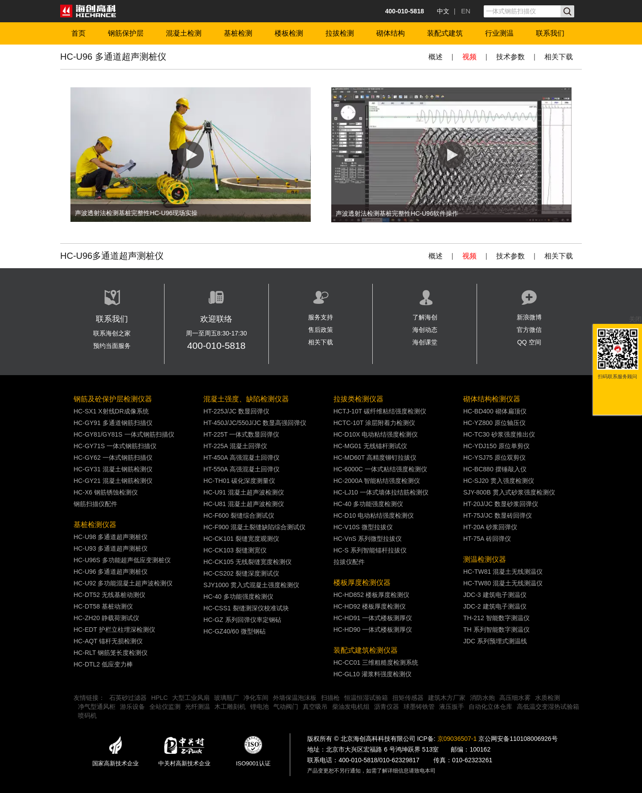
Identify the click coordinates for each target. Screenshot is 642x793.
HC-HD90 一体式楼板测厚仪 (372, 629)
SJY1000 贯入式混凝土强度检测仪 (251, 585)
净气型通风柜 (96, 706)
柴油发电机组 (351, 706)
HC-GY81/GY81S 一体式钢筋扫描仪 (124, 434)
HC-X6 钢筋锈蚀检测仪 (106, 492)
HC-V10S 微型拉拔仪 (363, 527)
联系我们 (550, 33)
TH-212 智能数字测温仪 (496, 617)
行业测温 (499, 33)
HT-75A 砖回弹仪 (487, 538)
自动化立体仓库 (490, 706)
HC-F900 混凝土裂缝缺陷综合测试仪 (254, 527)
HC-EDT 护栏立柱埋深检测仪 (114, 629)
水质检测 (547, 697)
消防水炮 (482, 697)
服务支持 (320, 317)
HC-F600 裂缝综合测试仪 (238, 515)
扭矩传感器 (408, 697)
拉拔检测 (339, 33)
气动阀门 (285, 706)
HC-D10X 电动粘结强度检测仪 (375, 434)
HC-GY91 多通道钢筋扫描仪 (113, 422)
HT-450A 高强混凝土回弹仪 (241, 457)
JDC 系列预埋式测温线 (495, 641)
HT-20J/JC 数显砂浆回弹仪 (500, 503)
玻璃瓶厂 (226, 697)
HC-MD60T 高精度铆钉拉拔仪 (374, 457)
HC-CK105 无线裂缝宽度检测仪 (247, 561)
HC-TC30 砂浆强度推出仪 (499, 434)
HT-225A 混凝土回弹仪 (235, 446)
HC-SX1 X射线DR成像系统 (111, 411)
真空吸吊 (315, 706)
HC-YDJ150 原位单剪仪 (496, 446)
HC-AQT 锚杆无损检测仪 (108, 641)
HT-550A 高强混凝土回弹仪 (241, 469)
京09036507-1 (457, 738)
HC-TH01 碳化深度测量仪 (239, 480)
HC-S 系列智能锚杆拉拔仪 (370, 550)
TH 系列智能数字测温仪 (496, 629)
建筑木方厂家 (446, 697)
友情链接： (89, 697)
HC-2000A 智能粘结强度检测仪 (376, 480)
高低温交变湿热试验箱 (548, 706)
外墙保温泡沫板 (295, 697)
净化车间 (255, 697)
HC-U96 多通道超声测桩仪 (111, 571)
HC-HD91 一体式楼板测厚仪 (372, 617)
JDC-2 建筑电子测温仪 (495, 606)
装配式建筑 (445, 33)
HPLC (159, 697)
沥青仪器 (386, 706)
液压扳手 (451, 706)
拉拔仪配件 (349, 561)
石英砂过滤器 (128, 697)
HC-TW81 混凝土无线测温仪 (503, 571)
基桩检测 (238, 33)
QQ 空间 (529, 342)
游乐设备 (132, 706)
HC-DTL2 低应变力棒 (103, 664)
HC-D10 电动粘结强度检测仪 (373, 515)
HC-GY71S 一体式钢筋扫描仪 (115, 446)
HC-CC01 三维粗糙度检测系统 (376, 662)
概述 (435, 57)
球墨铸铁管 (419, 706)
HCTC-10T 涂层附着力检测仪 (374, 422)
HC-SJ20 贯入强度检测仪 (498, 480)
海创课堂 (424, 342)
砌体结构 (390, 33)
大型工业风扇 (191, 697)
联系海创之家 (112, 333)
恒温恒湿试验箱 (366, 697)
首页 (78, 33)
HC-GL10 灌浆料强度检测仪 (372, 674)
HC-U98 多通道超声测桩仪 (111, 536)
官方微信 (529, 329)
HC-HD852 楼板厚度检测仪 (371, 594)
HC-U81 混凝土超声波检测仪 (243, 503)
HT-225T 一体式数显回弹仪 (241, 434)
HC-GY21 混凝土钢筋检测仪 (113, 480)
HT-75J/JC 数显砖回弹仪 (497, 515)
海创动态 (424, 329)
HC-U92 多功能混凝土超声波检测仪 (123, 583)
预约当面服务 (112, 345)
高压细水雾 (515, 697)
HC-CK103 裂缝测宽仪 (235, 550)
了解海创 (424, 317)
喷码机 (87, 715)
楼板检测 (289, 33)
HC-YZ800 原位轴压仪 (494, 422)
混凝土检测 (184, 33)
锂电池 (259, 706)
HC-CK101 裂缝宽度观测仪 (241, 538)
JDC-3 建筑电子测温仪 (495, 594)
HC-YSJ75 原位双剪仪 (494, 457)
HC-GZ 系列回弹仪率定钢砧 (242, 619)
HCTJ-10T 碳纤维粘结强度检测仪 (379, 411)
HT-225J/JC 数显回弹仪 (236, 411)
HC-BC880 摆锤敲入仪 (495, 469)
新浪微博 (529, 317)
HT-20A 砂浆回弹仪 (490, 527)
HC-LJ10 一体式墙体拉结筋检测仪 (380, 492)
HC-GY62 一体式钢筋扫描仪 (113, 457)
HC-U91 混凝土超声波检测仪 (243, 492)
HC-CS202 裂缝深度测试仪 (241, 573)
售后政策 (320, 329)
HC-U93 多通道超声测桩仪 (111, 548)
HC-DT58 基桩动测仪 (103, 606)
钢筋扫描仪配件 (95, 503)
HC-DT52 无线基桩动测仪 (109, 594)
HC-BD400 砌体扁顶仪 (495, 411)
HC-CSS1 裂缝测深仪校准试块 (245, 608)
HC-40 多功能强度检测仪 (238, 596)
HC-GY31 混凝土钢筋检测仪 (113, 469)
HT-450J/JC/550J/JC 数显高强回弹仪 (254, 422)
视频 (469, 57)
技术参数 (510, 57)
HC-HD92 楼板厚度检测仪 (369, 606)
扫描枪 (330, 697)
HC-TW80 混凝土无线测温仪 (503, 583)
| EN (462, 11)
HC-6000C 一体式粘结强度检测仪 (380, 469)
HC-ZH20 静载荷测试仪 (106, 617)
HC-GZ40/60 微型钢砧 (234, 631)
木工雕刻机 (230, 706)
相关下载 (558, 57)
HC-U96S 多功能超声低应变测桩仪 (122, 560)
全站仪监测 (165, 706)
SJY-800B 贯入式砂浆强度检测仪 (509, 492)
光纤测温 (197, 706)
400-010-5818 (216, 345)
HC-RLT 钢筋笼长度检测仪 (111, 652)
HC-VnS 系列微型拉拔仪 (367, 538)
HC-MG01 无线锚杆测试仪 (370, 446)
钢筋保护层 (126, 33)
